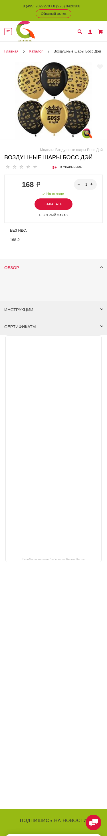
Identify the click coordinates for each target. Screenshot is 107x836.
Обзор (53, 267)
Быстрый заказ (53, 215)
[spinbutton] (85, 184)
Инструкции (53, 309)
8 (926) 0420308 (66, 6)
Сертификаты (53, 326)
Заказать (53, 204)
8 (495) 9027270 (36, 6)
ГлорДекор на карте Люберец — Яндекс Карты (53, 559)
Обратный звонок (53, 13)
